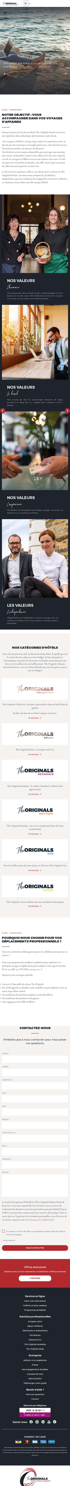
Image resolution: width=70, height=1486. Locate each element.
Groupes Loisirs (35, 1321)
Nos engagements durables (35, 1369)
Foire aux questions (35, 1394)
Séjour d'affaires (35, 1326)
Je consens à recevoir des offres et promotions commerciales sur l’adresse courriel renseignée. (35, 1233)
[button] (5, 73)
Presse (35, 1365)
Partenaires (35, 1335)
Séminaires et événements (35, 1330)
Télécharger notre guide (35, 1383)
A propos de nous (35, 1374)
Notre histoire (35, 1378)
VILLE (4, 1093)
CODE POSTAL (7, 1080)
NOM (4, 1106)
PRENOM (5, 1119)
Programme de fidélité (35, 1310)
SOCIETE (5, 1053)
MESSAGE (5, 1172)
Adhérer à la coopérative (35, 1360)
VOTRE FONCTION (8, 1133)
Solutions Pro (35, 1340)
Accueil (4, 110)
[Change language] (26, 3)
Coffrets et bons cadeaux (35, 1305)
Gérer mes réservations (35, 1301)
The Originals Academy (35, 1344)
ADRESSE (5, 1067)
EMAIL (4, 1146)
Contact (35, 1399)
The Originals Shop (35, 1349)
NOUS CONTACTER (35, 1248)
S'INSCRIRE (35, 1278)
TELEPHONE (7, 1159)
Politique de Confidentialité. (41, 1219)
